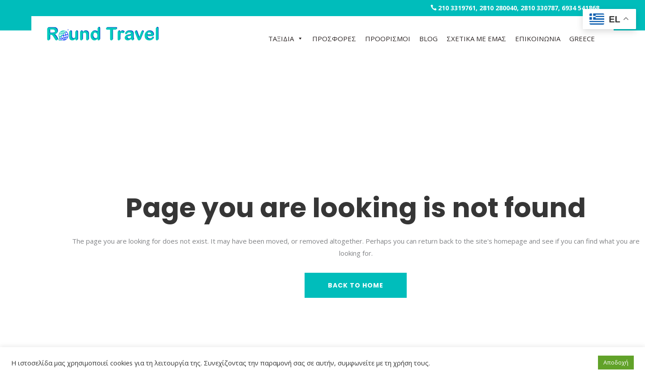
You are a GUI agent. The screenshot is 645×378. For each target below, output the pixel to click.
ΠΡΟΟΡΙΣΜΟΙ (387, 38)
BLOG (428, 38)
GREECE (582, 38)
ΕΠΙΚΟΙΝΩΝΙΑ (537, 38)
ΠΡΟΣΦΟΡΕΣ (334, 38)
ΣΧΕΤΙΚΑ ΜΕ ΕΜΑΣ (476, 38)
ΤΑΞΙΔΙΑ (285, 38)
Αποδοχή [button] (615, 362)
